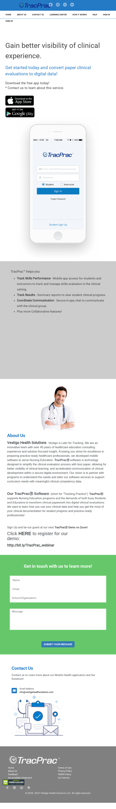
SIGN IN (106, 15)
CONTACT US (38, 15)
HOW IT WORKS (79, 15)
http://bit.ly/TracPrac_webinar (55, 538)
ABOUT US (21, 15)
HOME (8, 15)
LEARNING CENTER (58, 15)
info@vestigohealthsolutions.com (36, 692)
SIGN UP (9, 21)
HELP (95, 15)
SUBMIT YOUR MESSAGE (58, 644)
